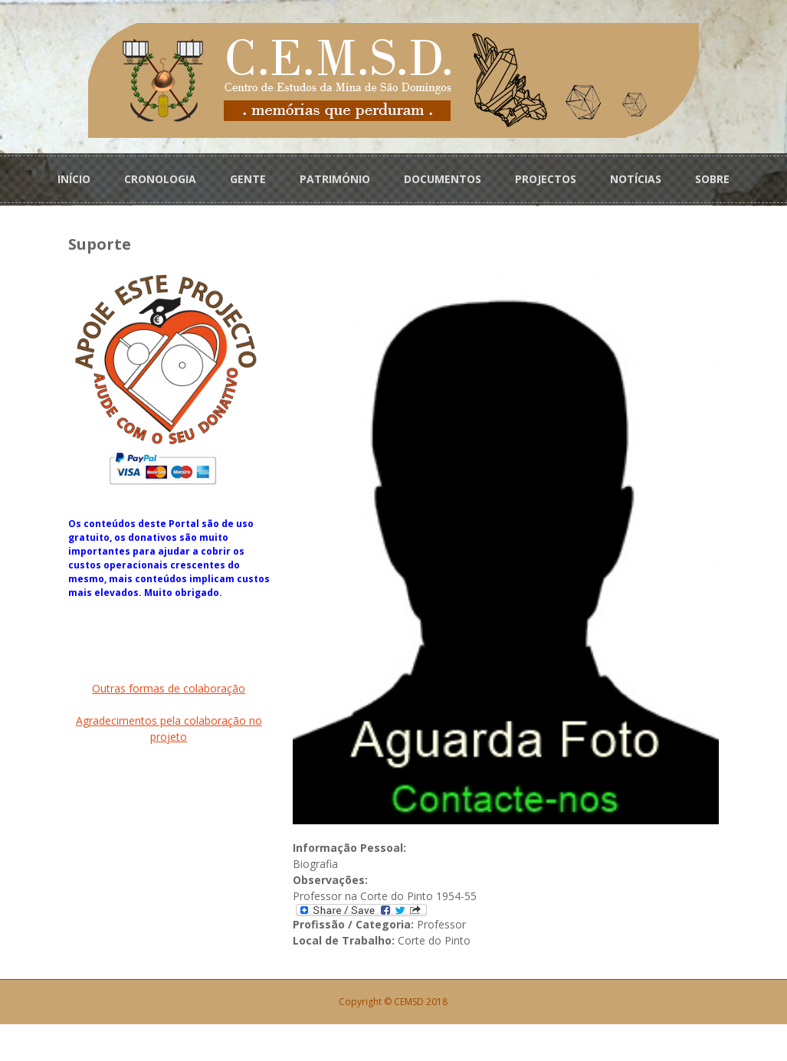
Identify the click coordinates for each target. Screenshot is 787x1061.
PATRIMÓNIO (335, 177)
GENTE (248, 177)
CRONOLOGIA (160, 177)
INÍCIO (73, 177)
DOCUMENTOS (442, 177)
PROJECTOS (545, 177)
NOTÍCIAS (635, 177)
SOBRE (712, 177)
